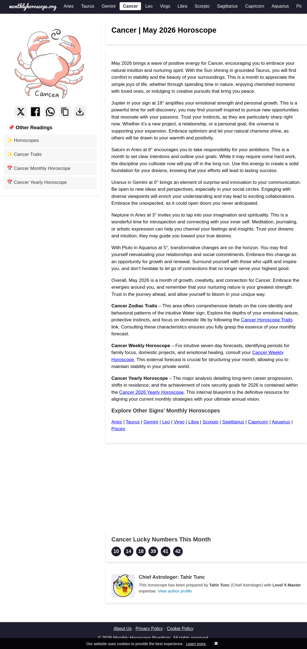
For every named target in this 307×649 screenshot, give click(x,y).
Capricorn (254, 6)
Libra (182, 6)
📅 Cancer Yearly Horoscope (37, 182)
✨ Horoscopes (23, 140)
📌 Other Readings (30, 127)
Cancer (130, 6)
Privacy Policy (149, 628)
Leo (149, 6)
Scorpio (202, 6)
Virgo (165, 6)
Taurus (87, 6)
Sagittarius (227, 6)
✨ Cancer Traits (24, 154)
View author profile (175, 591)
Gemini (109, 6)
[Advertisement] (206, 486)
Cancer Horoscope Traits (266, 319)
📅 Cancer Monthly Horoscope (39, 168)
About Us (123, 628)
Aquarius (280, 6)
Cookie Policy (180, 628)
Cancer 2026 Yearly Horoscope (151, 392)
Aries (69, 6)
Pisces (118, 428)
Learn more (196, 644)
